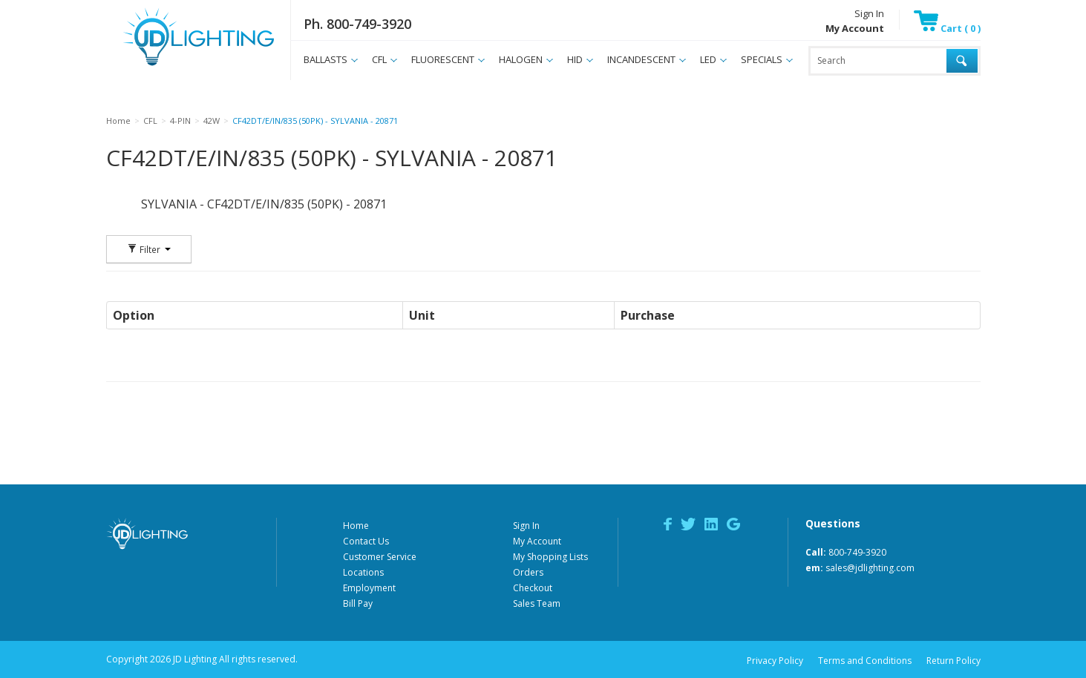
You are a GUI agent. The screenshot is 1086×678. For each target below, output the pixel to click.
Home (356, 525)
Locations (363, 572)
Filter (149, 249)
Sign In (869, 13)
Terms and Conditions (865, 660)
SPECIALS (761, 59)
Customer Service (379, 556)
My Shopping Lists (550, 556)
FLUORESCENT (442, 59)
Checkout (532, 588)
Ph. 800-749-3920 (357, 24)
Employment (369, 588)
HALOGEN (521, 59)
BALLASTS (325, 59)
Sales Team (536, 603)
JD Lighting (179, 65)
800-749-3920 (857, 552)
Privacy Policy (775, 660)
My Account (537, 541)
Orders (528, 572)
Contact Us (366, 541)
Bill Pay (358, 603)
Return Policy (953, 660)
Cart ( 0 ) (947, 28)
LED (708, 59)
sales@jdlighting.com (870, 568)
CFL (379, 59)
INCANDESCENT (641, 59)
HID (575, 59)
